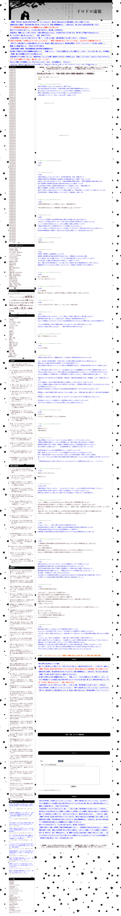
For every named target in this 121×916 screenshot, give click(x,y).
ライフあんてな (13, 903)
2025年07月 (12, 83)
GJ (46, 655)
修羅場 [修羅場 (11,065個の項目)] (28, 296)
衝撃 (95, 655)
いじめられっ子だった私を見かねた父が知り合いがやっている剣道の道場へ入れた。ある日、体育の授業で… (21, 845)
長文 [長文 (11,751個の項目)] (23, 308)
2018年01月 (12, 222)
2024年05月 (12, 105)
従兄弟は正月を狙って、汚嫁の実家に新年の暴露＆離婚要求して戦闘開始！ (66, 74)
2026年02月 (12, 72)
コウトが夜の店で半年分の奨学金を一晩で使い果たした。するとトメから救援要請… (22, 470)
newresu (11, 881)
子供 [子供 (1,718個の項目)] (30, 300)
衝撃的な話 (12, 286)
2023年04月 (12, 125)
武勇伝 (11, 278)
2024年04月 (12, 106)
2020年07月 (12, 176)
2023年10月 (12, 115)
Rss (14, 1)
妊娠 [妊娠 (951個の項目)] (21, 300)
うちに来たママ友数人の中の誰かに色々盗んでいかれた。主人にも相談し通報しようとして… (22, 561)
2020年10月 (12, 171)
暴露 (88, 655)
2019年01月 (12, 204)
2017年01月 (12, 241)
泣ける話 (11, 280)
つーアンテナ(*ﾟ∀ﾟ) (14, 885)
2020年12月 (12, 168)
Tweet (39, 79)
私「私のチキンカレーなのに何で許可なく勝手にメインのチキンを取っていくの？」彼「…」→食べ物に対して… (21, 572)
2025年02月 (12, 91)
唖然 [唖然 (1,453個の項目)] (14, 300)
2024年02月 (12, 109)
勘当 (73, 655)
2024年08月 (12, 100)
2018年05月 (12, 216)
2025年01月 (12, 92)
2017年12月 (12, 224)
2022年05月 (12, 142)
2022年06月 (12, 140)
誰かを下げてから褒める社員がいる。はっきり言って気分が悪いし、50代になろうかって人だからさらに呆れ (21, 795)
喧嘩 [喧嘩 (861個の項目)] (17, 300)
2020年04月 (12, 180)
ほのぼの (11, 257)
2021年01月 (12, 166)
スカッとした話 (13, 255)
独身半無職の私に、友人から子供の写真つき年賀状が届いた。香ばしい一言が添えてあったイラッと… (21, 723)
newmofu (11, 882)
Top (11, 1)
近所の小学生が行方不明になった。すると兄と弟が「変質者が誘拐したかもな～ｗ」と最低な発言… (22, 419)
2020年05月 (12, 179)
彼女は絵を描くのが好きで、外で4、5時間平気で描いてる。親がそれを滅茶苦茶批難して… (21, 582)
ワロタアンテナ (13, 894)
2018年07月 (12, 213)
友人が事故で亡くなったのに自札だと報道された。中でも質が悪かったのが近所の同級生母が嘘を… (22, 490)
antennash (12, 886)
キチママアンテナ (14, 889)
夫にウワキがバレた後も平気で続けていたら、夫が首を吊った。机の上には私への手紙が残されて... (64, 743)
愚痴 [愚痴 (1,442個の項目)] (26, 302)
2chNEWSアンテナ (14, 907)
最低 (92, 655)
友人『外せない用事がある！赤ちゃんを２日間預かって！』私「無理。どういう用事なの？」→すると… (22, 503)
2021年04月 (12, 162)
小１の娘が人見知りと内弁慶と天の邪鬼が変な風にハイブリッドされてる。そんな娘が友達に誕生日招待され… (21, 729)
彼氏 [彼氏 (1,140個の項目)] (12, 302)
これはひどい (13, 254)
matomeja (12, 909)
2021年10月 (12, 153)
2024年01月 (12, 111)
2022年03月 (12, 145)
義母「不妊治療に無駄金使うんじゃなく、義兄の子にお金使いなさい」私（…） (21, 452)
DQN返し (11, 249)
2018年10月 (12, 208)
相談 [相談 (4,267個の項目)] (21, 305)
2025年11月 (12, 77)
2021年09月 (12, 154)
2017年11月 (12, 225)
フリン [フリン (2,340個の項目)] (11, 297)
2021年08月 (12, 156)
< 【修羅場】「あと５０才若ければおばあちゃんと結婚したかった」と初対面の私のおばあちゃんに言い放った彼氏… (55, 68)
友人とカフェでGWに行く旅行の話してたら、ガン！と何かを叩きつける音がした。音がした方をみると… (21, 711)
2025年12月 (12, 75)
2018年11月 (12, 207)
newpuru (11, 883)
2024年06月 (12, 103)
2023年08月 (12, 119)
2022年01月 (12, 148)
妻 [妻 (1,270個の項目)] (23, 300)
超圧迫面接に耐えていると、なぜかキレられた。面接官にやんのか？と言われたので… (22, 535)
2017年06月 (12, 233)
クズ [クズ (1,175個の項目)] (21, 294)
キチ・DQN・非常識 (14, 252)
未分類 (11, 277)
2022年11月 (12, 132)
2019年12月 (12, 187)
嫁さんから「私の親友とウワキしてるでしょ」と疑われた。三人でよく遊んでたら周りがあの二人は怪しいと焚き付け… (21, 595)
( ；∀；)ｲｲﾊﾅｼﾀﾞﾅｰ (14, 248)
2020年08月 (12, 174)
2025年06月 (12, 84)
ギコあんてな (13, 901)
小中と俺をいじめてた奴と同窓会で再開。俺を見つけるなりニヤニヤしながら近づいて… (22, 372)
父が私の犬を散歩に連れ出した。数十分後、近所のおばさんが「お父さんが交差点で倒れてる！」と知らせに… (21, 693)
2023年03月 (12, 126)
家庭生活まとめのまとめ (16, 900)
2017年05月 (12, 235)
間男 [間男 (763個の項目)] (27, 308)
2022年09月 (12, 136)
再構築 (69, 655)
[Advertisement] (58, 118)
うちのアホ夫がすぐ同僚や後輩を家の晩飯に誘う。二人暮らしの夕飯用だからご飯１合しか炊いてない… (21, 757)
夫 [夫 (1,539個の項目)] (19, 300)
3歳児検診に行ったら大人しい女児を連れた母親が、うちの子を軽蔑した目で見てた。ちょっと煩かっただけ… (22, 459)
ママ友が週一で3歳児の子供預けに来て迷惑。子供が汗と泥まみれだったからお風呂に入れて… (21, 751)
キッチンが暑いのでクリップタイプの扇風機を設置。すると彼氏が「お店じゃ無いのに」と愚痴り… (21, 735)
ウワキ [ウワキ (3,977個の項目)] (17, 294)
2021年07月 (12, 157)
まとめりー (12, 906)
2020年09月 (12, 173)
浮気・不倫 (12, 283)
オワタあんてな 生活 (15, 910)
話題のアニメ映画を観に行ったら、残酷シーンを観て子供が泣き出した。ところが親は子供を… (21, 681)
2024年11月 (12, 95)
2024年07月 (12, 101)
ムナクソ (11, 260)
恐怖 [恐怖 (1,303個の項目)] (17, 302)
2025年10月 (12, 78)
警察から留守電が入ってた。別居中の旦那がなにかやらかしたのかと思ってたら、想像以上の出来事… (22, 406)
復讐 (10, 269)
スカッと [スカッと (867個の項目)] (29, 294)
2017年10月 (12, 227)
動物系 (11, 264)
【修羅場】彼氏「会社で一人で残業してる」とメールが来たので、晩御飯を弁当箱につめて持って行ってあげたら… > (91, 68)
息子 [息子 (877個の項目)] (20, 302)
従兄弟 (78, 655)
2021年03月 (12, 163)
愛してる (83, 655)
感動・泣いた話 (13, 274)
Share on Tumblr (60, 761)
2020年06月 (12, 177)
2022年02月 (12, 146)
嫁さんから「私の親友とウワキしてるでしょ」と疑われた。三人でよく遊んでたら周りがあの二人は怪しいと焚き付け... (69, 738)
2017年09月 (12, 228)
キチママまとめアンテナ (16, 891)
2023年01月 (12, 129)
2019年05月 (12, 197)
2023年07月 (12, 120)
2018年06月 (12, 214)
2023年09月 (12, 117)
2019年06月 (12, 196)
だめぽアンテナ (13, 888)
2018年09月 (12, 210)
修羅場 (11, 261)
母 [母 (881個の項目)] (18, 305)
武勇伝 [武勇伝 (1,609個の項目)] (15, 305)
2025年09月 (12, 80)
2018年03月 (12, 219)
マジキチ (11, 258)
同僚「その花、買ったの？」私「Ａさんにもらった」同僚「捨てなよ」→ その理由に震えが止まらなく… (21, 386)
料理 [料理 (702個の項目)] (29, 302)
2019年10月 (12, 190)
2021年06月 (12, 159)
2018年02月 (12, 221)
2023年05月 (12, 123)
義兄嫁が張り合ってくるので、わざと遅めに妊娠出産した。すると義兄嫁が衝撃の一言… (22, 412)
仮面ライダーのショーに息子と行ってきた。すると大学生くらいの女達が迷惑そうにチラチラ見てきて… (21, 779)
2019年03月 (12, 201)
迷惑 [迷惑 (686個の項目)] (20, 308)
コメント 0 (55, 77)
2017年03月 (12, 238)
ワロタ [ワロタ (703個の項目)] (20, 297)
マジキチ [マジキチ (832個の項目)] (17, 297)
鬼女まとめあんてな (14, 897)
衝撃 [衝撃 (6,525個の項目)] (16, 308)
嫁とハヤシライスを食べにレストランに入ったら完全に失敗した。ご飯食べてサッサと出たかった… (22, 554)
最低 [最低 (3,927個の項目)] (11, 305)
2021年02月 (12, 165)
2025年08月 (12, 81)
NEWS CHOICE (13, 904)
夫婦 (10, 266)
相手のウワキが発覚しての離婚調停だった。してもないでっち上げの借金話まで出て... (60, 748)
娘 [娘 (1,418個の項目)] (25, 300)
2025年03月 (12, 89)
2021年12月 (12, 149)
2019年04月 (12, 199)
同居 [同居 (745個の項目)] (12, 300)
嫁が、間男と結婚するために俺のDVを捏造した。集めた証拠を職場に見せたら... (59, 745)
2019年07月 (12, 194)
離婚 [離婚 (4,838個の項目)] (30, 308)
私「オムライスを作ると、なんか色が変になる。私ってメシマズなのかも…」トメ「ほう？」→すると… (22, 425)
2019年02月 (12, 202)
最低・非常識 (13, 275)
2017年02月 (12, 239)
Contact (18, 1)
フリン (59, 655)
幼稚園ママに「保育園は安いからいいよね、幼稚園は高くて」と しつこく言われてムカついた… (21, 399)
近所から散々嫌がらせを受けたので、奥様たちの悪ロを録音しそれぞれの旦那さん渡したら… (22, 365)
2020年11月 (12, 170)
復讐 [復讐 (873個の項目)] (15, 302)
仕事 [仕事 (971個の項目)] (23, 297)
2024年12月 (12, 94)
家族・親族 (12, 268)
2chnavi (11, 895)
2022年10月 (12, 134)
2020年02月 (12, 184)
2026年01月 (12, 74)
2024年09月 (12, 98)
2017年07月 (12, 231)
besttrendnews (13, 898)
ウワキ (49, 655)
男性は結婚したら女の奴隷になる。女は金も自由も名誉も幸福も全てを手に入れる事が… (21, 669)
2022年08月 (12, 137)
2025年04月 (12, 88)
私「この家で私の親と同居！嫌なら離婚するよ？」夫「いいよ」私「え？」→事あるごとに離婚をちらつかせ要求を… (21, 837)
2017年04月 (12, 236)
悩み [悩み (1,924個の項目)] (22, 303)
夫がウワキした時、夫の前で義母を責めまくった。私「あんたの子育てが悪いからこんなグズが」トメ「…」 (22, 548)
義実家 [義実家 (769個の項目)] (31, 305)
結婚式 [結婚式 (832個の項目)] (28, 305)
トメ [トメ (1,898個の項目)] (32, 294)
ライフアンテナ (13, 892)
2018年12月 (12, 205)
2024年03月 (12, 108)
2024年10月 (12, 97)
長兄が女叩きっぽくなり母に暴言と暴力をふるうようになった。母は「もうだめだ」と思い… (22, 393)
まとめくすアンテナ (14, 912)
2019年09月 (12, 191)
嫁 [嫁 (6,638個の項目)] (27, 300)
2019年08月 (12, 193)
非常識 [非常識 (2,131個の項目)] (11, 311)
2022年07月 (12, 139)
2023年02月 (12, 128)
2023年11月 (12, 114)
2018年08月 (12, 211)
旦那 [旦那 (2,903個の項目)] (31, 303)
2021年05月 (12, 160)
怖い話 (11, 271)
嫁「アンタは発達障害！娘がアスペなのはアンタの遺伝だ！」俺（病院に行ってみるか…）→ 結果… (22, 541)
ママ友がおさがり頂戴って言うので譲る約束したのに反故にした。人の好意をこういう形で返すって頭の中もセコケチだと (21, 705)
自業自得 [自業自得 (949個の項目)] (11, 308)
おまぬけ (11, 250)
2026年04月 (12, 69)
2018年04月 (12, 218)
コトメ (54, 655)
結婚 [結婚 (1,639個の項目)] (25, 305)
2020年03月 (12, 182)
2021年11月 (12, 151)
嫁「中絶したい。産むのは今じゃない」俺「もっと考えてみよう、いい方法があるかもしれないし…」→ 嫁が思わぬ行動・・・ (21, 675)
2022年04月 (12, 143)
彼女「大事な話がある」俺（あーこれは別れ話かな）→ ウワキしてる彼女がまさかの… (21, 773)
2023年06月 (12, 122)
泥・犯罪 (11, 281)
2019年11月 (12, 188)
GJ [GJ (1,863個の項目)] (13, 294)
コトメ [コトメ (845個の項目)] (24, 294)
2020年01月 (12, 185)
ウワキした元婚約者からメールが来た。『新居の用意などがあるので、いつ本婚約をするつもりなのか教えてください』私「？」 (71, 740)
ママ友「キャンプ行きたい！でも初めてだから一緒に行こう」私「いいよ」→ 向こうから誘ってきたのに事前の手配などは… (21, 618)
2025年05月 (12, 86)
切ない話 (11, 263)
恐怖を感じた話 (13, 272)
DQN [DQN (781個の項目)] (10, 294)
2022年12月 (12, 131)
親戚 (99, 655)
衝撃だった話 (13, 285)
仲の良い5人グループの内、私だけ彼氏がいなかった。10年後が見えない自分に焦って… (22, 789)
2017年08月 (12, 230)
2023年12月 (12, 112)
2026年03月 (12, 71)
